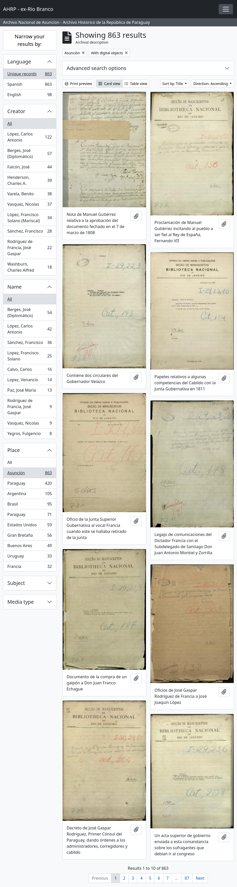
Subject (16, 583)
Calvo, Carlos (29, 370)
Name (14, 286)
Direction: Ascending (211, 83)
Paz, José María (29, 391)
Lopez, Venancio (29, 381)
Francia (29, 567)
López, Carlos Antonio (29, 137)
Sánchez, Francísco (29, 232)
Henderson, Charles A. (29, 180)
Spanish (29, 85)
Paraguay (29, 484)
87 (187, 878)
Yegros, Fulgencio (29, 434)
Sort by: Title (173, 83)
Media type (20, 601)
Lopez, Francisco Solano (29, 356)
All (9, 123)
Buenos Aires (29, 547)
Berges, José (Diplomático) (29, 153)
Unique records (29, 75)
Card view (109, 83)
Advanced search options (96, 68)
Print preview (78, 83)
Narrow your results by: (30, 40)
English (29, 96)
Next (200, 878)
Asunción (29, 474)
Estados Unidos (29, 526)
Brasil (29, 505)
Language (19, 61)
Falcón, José (29, 168)
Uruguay (29, 557)
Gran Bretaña (29, 536)
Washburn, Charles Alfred (29, 267)
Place (13, 450)
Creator (16, 111)
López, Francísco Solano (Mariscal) (29, 217)
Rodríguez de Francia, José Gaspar (29, 247)
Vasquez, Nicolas (29, 205)
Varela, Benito (29, 195)
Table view (136, 83)
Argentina (29, 495)
